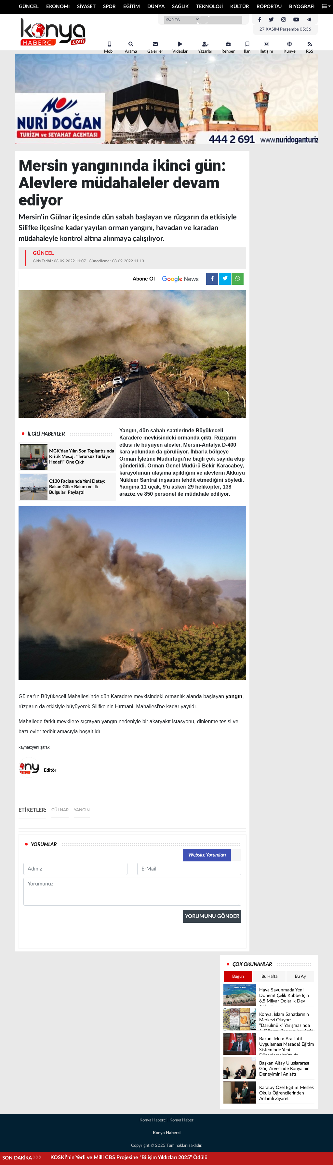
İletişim (266, 48)
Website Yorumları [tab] (207, 854)
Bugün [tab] (238, 977)
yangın (234, 696)
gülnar (60, 810)
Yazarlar (205, 48)
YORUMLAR (44, 844)
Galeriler (155, 48)
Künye (290, 48)
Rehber (228, 48)
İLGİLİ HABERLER (46, 434)
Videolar (180, 48)
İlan (247, 48)
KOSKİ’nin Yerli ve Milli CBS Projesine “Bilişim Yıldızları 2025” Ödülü (128, 1157)
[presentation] (72, 973)
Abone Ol (169, 279)
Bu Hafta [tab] (269, 977)
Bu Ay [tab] (300, 977)
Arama (131, 48)
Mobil (109, 48)
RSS (309, 48)
